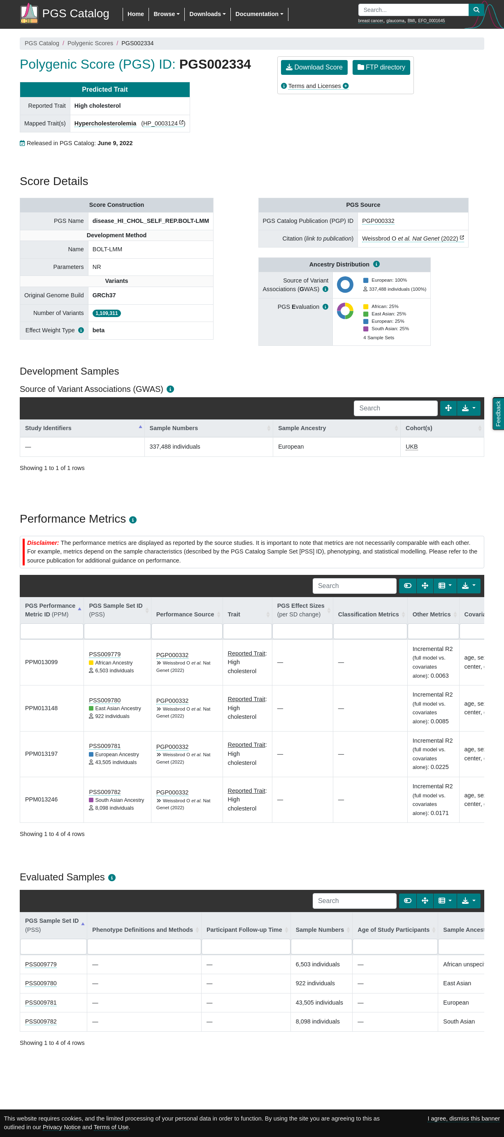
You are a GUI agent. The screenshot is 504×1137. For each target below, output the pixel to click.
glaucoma (395, 21)
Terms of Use (111, 1127)
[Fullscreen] (448, 408)
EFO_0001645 (431, 21)
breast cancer (370, 21)
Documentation (257, 14)
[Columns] (445, 586)
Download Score (314, 67)
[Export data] (469, 408)
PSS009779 (105, 654)
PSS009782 (105, 792)
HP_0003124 (160, 123)
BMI (411, 21)
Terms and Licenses (314, 86)
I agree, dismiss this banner (463, 1118)
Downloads (205, 14)
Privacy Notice (62, 1127)
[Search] (396, 408)
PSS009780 (105, 700)
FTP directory (381, 67)
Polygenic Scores (90, 43)
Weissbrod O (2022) (410, 238)
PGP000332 (378, 221)
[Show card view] (408, 586)
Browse (164, 14)
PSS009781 (105, 746)
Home (136, 14)
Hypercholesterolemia (105, 123)
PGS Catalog (42, 43)
